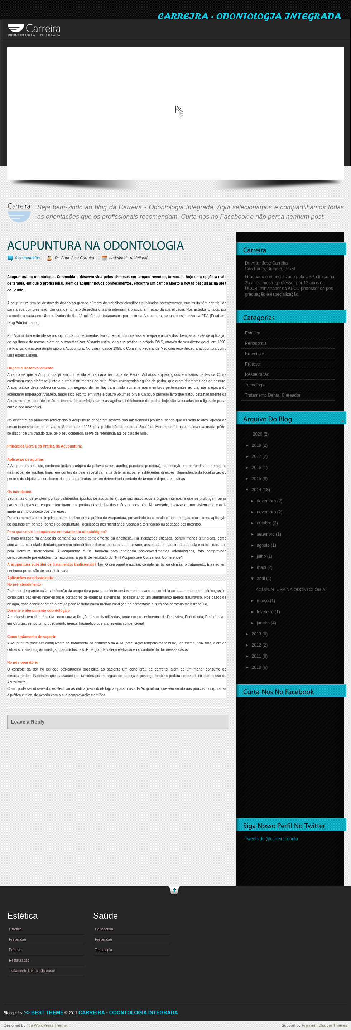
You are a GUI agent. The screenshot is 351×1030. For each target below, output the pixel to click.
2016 (257, 467)
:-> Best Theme (44, 1012)
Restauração (257, 374)
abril (261, 578)
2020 (258, 434)
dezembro (267, 500)
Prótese (252, 364)
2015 (257, 478)
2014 (257, 489)
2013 (257, 634)
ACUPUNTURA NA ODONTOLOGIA (290, 589)
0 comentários (27, 258)
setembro (266, 534)
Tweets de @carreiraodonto (271, 838)
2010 (257, 667)
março (263, 600)
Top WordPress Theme (47, 1025)
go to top (174, 891)
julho (262, 556)
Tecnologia (255, 384)
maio (262, 567)
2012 (257, 645)
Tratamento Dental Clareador (272, 395)
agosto (264, 545)
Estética (252, 332)
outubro (265, 523)
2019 (257, 445)
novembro (267, 511)
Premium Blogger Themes (324, 1025)
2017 (257, 456)
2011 (257, 656)
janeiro (264, 622)
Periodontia (256, 343)
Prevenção (255, 353)
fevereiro (266, 611)
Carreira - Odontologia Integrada (128, 1012)
